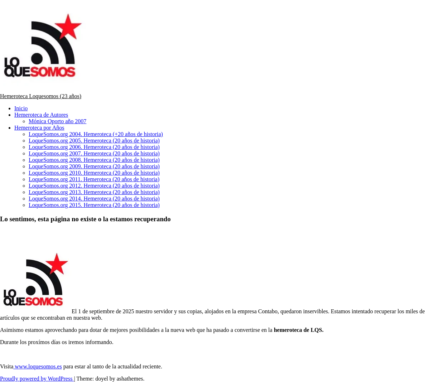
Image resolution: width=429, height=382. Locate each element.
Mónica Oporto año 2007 (57, 121)
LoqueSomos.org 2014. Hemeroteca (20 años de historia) (94, 198)
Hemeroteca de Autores (41, 115)
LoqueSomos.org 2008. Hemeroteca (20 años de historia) (94, 160)
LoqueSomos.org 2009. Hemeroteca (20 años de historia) (94, 166)
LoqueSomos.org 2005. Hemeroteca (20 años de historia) (94, 140)
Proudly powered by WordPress (37, 379)
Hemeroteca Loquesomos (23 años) (40, 96)
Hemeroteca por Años (39, 128)
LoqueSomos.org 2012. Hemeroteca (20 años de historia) (94, 186)
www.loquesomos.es (37, 366)
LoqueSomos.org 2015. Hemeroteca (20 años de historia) (94, 205)
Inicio (21, 108)
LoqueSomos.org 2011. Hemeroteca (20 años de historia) (94, 179)
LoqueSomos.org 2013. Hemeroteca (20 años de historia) (94, 192)
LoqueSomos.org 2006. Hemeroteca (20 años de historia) (94, 147)
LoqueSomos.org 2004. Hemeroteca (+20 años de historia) (96, 134)
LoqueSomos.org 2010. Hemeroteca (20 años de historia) (94, 173)
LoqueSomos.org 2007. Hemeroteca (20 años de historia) (94, 153)
